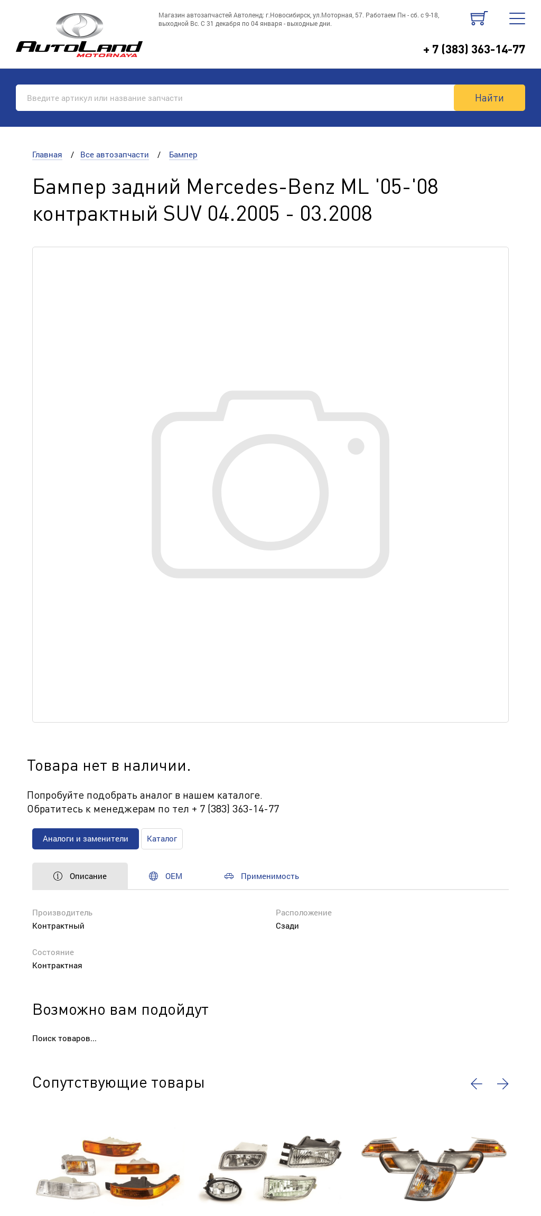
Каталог (162, 838)
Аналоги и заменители (85, 838)
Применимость (262, 876)
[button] (476, 1084)
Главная (47, 154)
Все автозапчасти (114, 154)
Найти (489, 97)
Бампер (183, 154)
